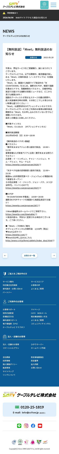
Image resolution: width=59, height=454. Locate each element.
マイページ (35, 309)
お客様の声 (35, 285)
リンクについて (9, 375)
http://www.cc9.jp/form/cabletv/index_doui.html (29, 240)
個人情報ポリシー (10, 364)
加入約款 (34, 364)
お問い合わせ (36, 368)
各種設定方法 (8, 316)
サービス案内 (8, 282)
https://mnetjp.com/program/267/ (22, 205)
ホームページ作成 (38, 348)
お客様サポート (9, 309)
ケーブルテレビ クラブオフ (14, 327)
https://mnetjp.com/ (15, 235)
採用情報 (6, 361)
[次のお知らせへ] (54, 255)
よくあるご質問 (37, 289)
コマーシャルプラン (11, 348)
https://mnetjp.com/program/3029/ (22, 164)
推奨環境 (6, 368)
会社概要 (6, 357)
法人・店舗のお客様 (11, 344)
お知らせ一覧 (29, 255)
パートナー (7, 292)
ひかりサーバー (37, 344)
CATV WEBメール (39, 313)
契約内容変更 (8, 313)
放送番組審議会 (37, 357)
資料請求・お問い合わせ (13, 289)
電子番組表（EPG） (11, 324)
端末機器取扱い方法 (39, 316)
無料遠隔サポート (10, 320)
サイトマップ (8, 371)
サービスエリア (37, 282)
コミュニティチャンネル (41, 324)
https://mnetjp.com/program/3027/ (22, 188)
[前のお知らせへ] (5, 255)
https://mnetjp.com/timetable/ (20, 214)
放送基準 (34, 361)
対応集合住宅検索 (10, 285)
